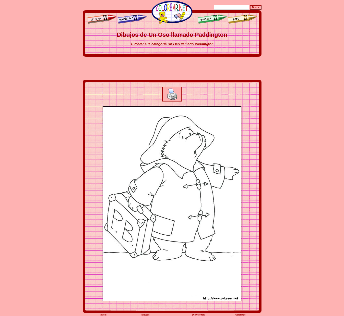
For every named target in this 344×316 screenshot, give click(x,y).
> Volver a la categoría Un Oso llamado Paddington (172, 44)
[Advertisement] (172, 68)
